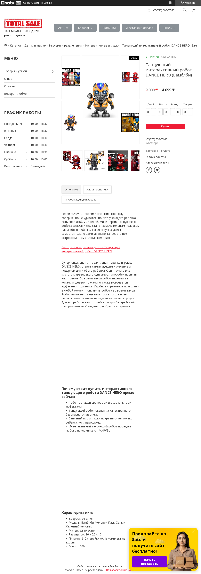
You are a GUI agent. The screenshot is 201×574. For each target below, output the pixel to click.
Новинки (109, 28)
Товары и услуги (15, 71)
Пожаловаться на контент (122, 570)
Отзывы (9, 86)
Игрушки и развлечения (65, 45)
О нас (8, 79)
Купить (165, 126)
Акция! (63, 28)
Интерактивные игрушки (102, 45)
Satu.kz (119, 566)
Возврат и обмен (16, 94)
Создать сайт (31, 2)
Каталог (83, 28)
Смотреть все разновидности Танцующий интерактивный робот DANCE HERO (91, 249)
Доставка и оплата (139, 28)
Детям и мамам (35, 45)
